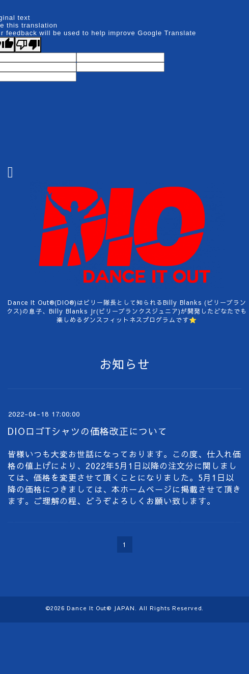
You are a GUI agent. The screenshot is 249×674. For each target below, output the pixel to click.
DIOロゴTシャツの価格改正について (88, 431)
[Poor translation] (28, 45)
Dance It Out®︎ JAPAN (101, 608)
